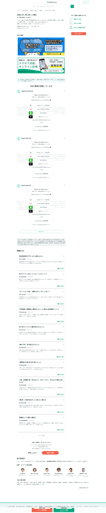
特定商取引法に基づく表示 (63, 506)
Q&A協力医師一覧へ (84, 487)
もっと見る (41, 435)
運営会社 (73, 506)
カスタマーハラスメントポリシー (91, 506)
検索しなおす (32, 453)
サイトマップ (79, 506)
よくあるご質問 (10, 506)
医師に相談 (50, 453)
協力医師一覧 (29, 506)
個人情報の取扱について (50, 506)
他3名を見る (41, 231)
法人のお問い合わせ (20, 506)
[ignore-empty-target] (53, 6)
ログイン (86, 2)
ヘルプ (35, 506)
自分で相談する (61, 79)
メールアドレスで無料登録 (41, 126)
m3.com (79, 461)
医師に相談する (79, 33)
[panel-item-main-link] (41, 262)
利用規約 (36, 95)
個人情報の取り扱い (43, 95)
